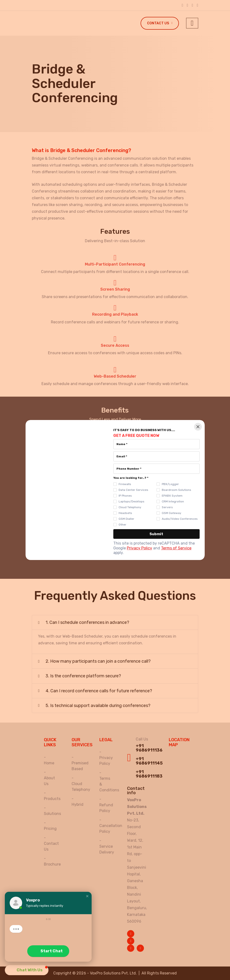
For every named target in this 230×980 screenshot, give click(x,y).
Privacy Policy (139, 548)
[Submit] (156, 534)
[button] (87, 896)
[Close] (198, 427)
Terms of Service (176, 548)
